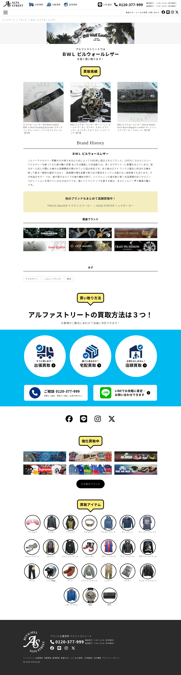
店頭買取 (56, 658)
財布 (69, 278)
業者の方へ (130, 12)
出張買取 (39, 658)
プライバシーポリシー (111, 658)
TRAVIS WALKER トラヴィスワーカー (69, 205)
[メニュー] (5, 12)
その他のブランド (90, 484)
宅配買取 (47, 658)
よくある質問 (141, 12)
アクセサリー (32, 278)
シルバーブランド (52, 278)
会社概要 (97, 658)
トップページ (28, 658)
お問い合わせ (153, 12)
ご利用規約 (88, 658)
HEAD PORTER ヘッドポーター (115, 205)
